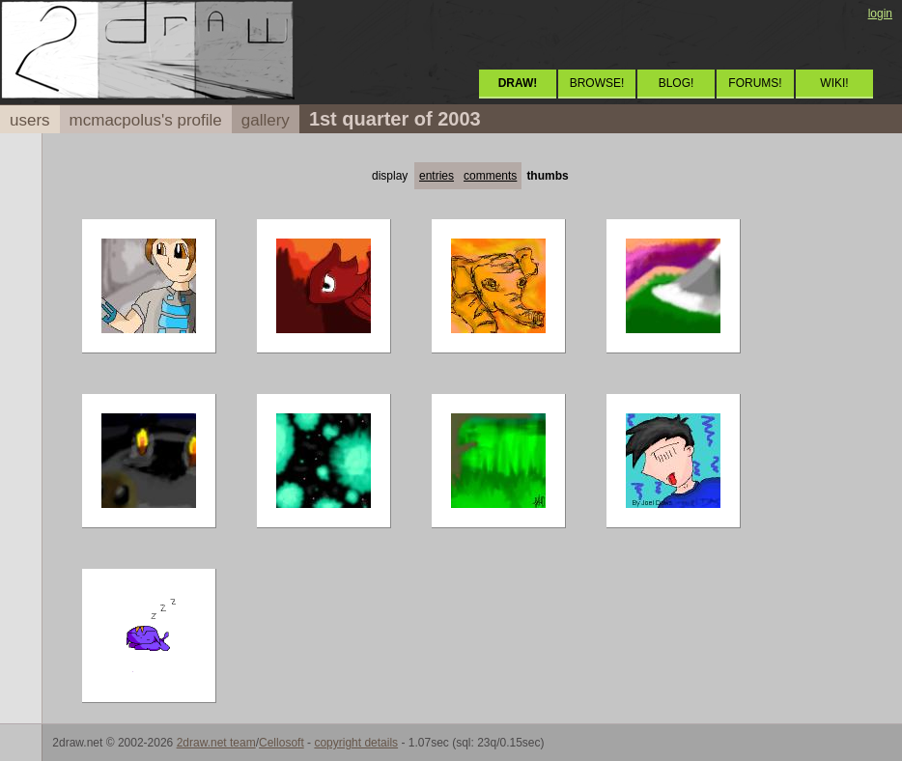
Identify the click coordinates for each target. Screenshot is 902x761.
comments (490, 176)
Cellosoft (281, 742)
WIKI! (834, 83)
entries (436, 176)
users (30, 120)
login (880, 13)
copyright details (356, 742)
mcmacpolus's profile (146, 120)
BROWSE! (597, 83)
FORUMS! (754, 83)
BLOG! (676, 83)
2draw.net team (216, 742)
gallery (265, 120)
